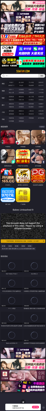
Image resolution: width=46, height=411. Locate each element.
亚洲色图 (21, 104)
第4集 (23, 246)
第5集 (29, 246)
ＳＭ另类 (41, 92)
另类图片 (41, 107)
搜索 (42, 76)
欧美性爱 (41, 96)
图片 (3, 105)
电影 (3, 98)
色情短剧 (21, 121)
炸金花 (21, 85)
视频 (3, 91)
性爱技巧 (41, 114)
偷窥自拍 (11, 104)
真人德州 (21, 82)
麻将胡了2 (11, 85)
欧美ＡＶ (31, 89)
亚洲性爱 (11, 96)
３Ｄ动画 (41, 89)
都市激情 (11, 111)
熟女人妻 (11, 92)
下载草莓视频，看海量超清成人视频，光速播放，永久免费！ (25, 241)
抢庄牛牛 (41, 85)
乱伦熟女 (31, 99)
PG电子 (11, 82)
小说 (3, 112)
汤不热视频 (41, 118)
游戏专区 (41, 82)
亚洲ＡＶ (11, 89)
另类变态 (41, 99)
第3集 (16, 246)
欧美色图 (31, 104)
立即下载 (35, 407)
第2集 (10, 246)
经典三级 (21, 99)
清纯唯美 (21, 107)
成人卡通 (31, 96)
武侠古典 (41, 111)
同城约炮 (11, 118)
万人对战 (31, 82)
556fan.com (23, 71)
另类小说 (21, 114)
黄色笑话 (31, 114)
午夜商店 (21, 118)
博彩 (3, 84)
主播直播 (31, 92)
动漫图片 (41, 104)
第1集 (3, 246)
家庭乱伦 (21, 111)
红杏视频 (11, 121)
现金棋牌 (31, 85)
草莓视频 (31, 118)
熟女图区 (31, 107)
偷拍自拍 (21, 96)
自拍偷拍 (21, 89)
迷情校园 (11, 114)
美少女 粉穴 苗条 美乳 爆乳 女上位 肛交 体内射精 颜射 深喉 (18, 249)
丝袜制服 (21, 92)
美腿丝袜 (11, 107)
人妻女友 (31, 111)
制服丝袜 (11, 99)
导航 (3, 119)
